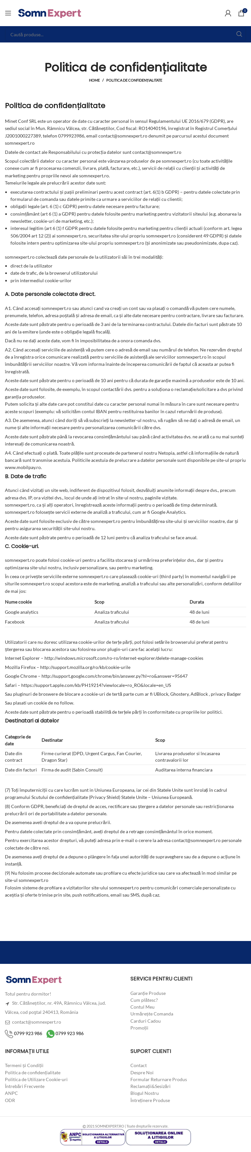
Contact (138, 1065)
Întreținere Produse (150, 1100)
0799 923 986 (23, 1033)
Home (94, 80)
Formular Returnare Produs (158, 1079)
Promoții (139, 1027)
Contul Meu (142, 1007)
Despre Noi (142, 1072)
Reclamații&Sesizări (150, 1086)
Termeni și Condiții (24, 1065)
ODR (10, 1100)
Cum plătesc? (144, 1000)
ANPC (11, 1093)
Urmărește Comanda (151, 1013)
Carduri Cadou (145, 1020)
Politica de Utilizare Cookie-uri (36, 1079)
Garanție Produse (148, 993)
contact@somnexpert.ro (33, 1022)
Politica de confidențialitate (32, 1072)
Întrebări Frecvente (24, 1086)
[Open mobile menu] (8, 13)
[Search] (125, 34)
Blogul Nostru (144, 1093)
